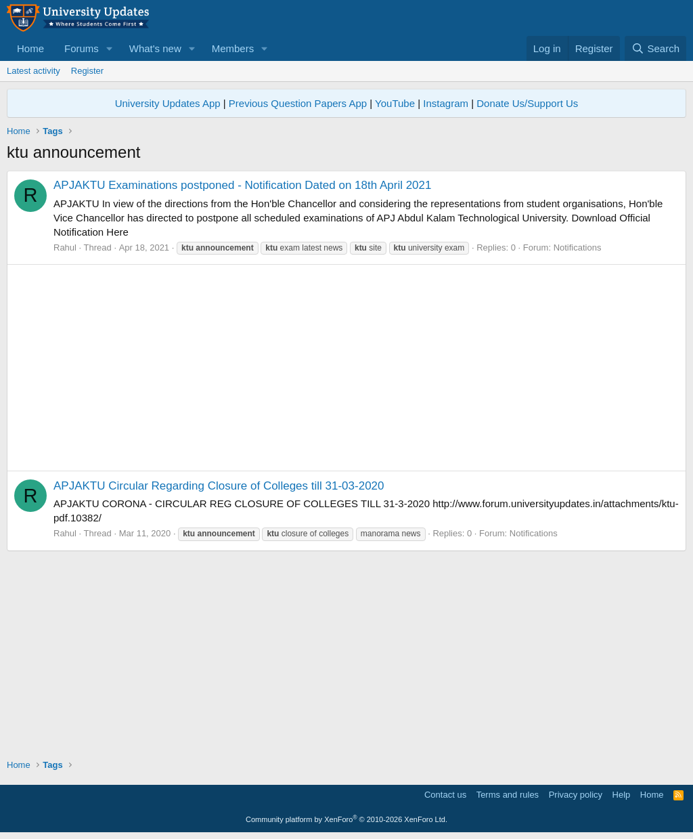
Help (621, 795)
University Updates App (168, 103)
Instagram (445, 103)
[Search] (655, 48)
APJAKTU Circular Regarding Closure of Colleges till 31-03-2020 (218, 485)
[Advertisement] (346, 367)
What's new (155, 48)
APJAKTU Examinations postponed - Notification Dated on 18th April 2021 (242, 185)
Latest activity (33, 71)
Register (87, 71)
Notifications (578, 247)
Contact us (445, 795)
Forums (81, 48)
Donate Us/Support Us (527, 103)
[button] (109, 48)
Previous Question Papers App (298, 103)
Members (233, 48)
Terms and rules (507, 795)
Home (30, 48)
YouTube (395, 103)
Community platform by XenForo (346, 819)
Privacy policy (575, 795)
